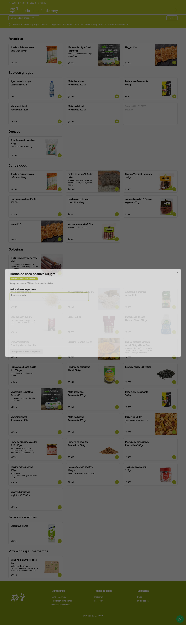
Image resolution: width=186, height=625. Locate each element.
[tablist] (93, 299)
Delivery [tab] (77, 299)
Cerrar (93, 332)
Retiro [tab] (108, 299)
